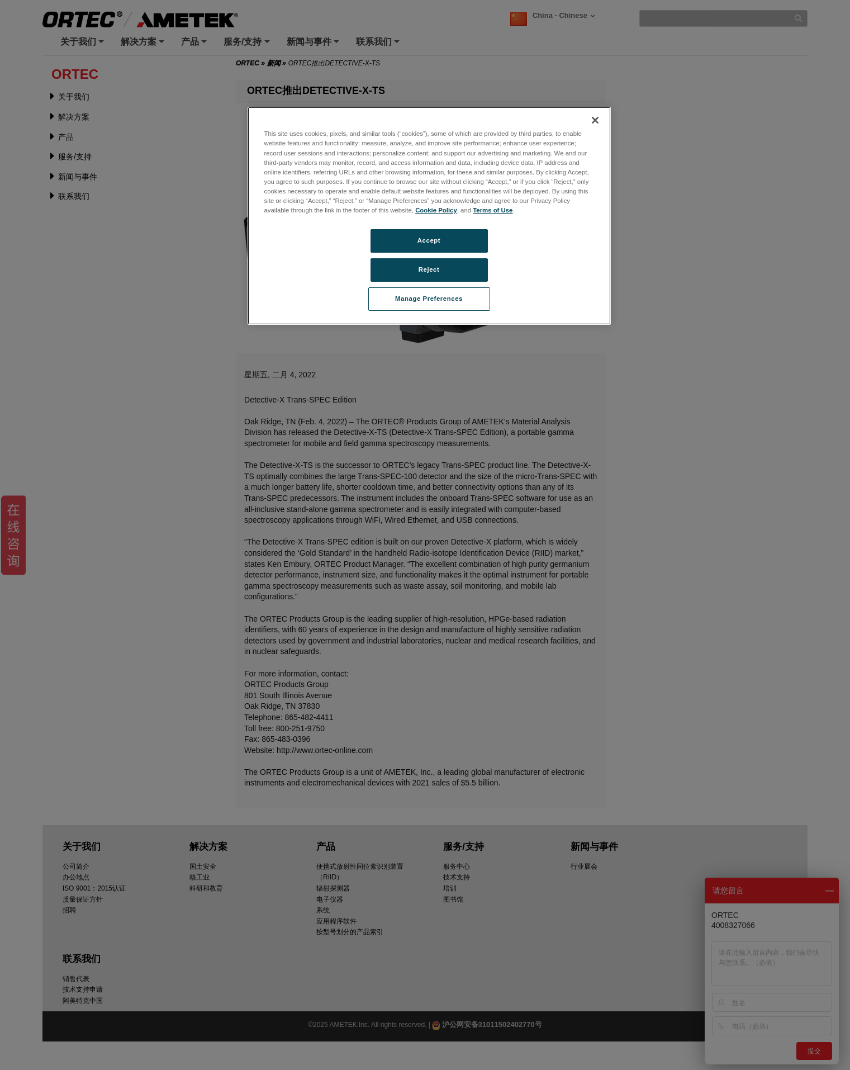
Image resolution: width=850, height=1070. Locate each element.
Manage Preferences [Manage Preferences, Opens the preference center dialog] (429, 298)
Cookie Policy (436, 210)
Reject (429, 269)
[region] (429, 215)
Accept (428, 240)
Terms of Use (492, 210)
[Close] (595, 120)
